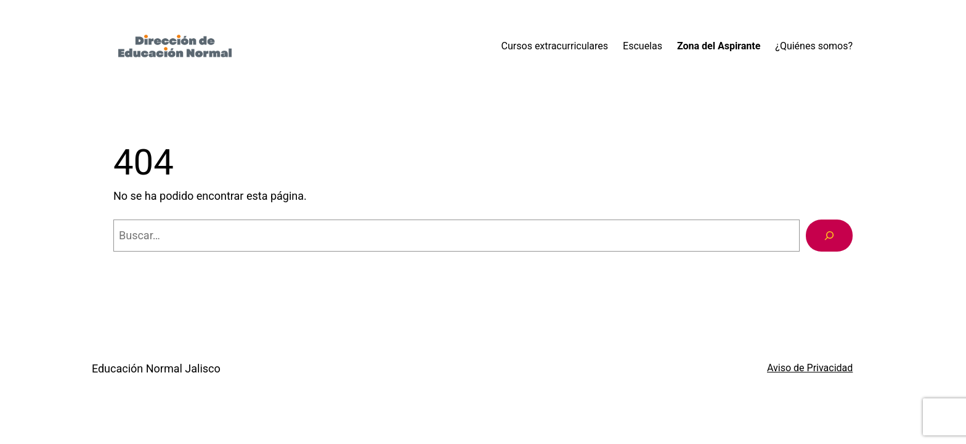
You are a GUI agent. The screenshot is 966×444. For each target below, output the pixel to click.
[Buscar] (829, 236)
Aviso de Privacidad (810, 368)
